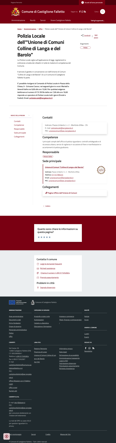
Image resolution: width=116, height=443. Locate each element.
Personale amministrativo (18, 329)
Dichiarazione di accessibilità (69, 355)
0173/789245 (57, 174)
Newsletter (88, 351)
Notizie (86, 316)
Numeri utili (13, 391)
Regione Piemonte (16, 2)
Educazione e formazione (42, 326)
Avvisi (86, 319)
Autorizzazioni (39, 319)
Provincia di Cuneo (40, 352)
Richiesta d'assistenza (67, 368)
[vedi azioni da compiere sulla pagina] (95, 36)
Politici (11, 333)
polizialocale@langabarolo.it (40, 98)
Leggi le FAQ (63, 361)
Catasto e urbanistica (41, 323)
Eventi (86, 337)
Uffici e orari (13, 387)
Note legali (63, 352)
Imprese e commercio (66, 316)
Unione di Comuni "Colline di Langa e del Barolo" (64, 167)
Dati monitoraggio (15, 434)
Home (19, 29)
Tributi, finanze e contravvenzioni (70, 321)
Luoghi (86, 333)
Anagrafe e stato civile (42, 316)
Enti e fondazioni (15, 323)
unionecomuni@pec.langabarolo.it (62, 130)
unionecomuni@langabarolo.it (61, 177)
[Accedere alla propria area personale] (92, 2)
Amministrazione (18, 20)
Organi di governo (15, 326)
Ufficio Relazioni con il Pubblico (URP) (19, 382)
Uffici (41, 29)
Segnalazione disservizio (67, 363)
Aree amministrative (16, 316)
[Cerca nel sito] (101, 11)
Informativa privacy (66, 348)
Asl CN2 (37, 362)
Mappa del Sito (65, 434)
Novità (32, 20)
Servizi (43, 20)
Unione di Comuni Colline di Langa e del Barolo (45, 357)
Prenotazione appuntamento (69, 366)
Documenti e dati (15, 319)
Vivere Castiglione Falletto (61, 20)
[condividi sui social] (85, 35)
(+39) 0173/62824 (22, 356)
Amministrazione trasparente (69, 358)
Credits (48, 434)
